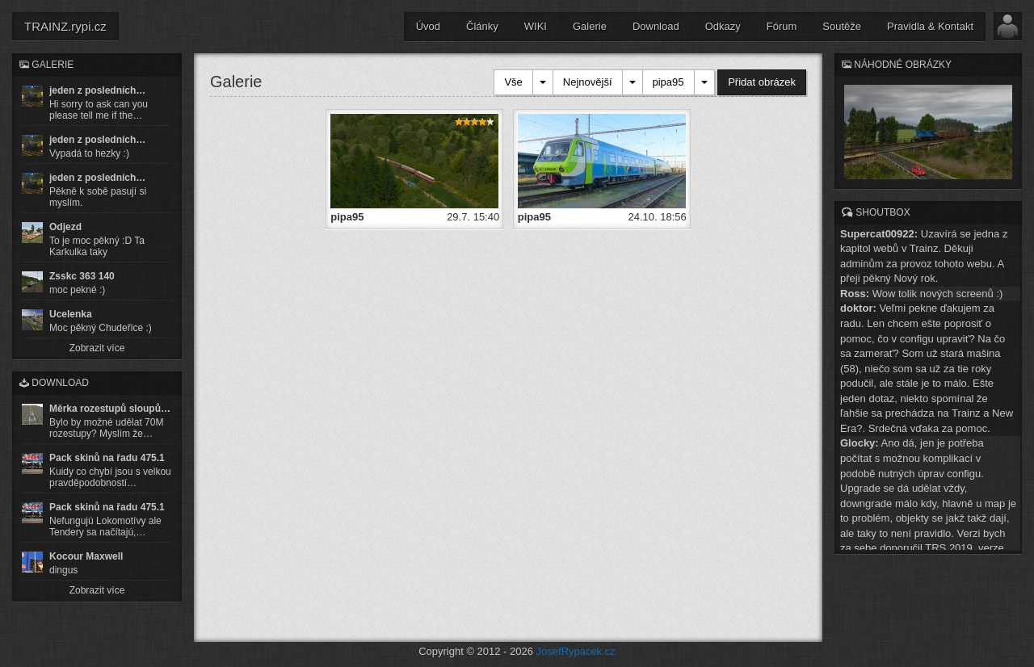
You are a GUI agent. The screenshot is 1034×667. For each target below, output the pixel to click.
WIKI (535, 26)
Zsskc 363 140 (82, 276)
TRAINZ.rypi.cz (65, 26)
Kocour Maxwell (86, 556)
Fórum (782, 26)
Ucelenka (70, 314)
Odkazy (723, 26)
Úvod (428, 26)
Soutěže (841, 26)
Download (656, 26)
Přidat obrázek (762, 82)
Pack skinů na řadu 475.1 (107, 458)
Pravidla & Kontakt (930, 26)
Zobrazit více (97, 348)
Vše (513, 82)
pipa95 (668, 82)
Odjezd (65, 227)
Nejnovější (587, 82)
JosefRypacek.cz (576, 651)
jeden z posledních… (97, 90)
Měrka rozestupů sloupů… (109, 408)
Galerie (590, 26)
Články (482, 26)
